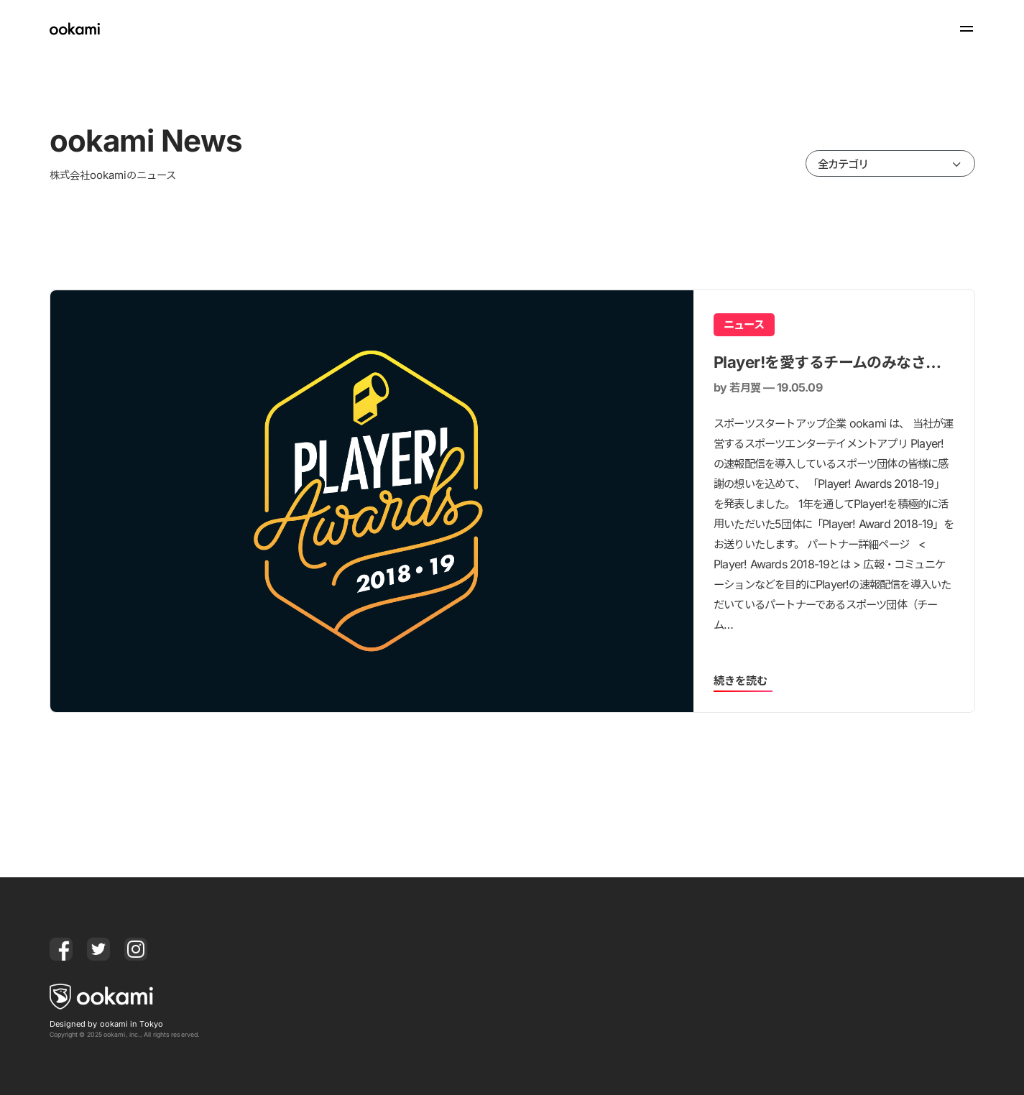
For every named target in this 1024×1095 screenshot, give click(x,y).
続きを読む (740, 680)
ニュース (744, 324)
